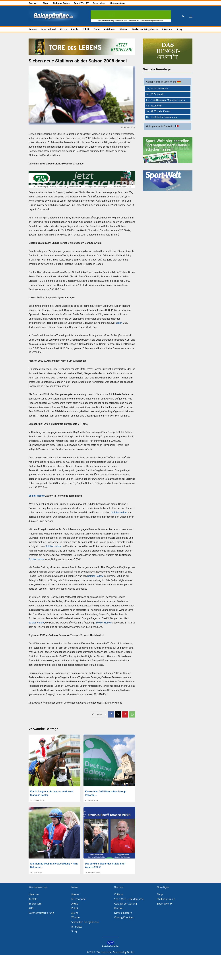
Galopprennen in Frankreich (160, 126)
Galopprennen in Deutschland (161, 81)
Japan (119, 322)
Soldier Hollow (37, 495)
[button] (183, 16)
